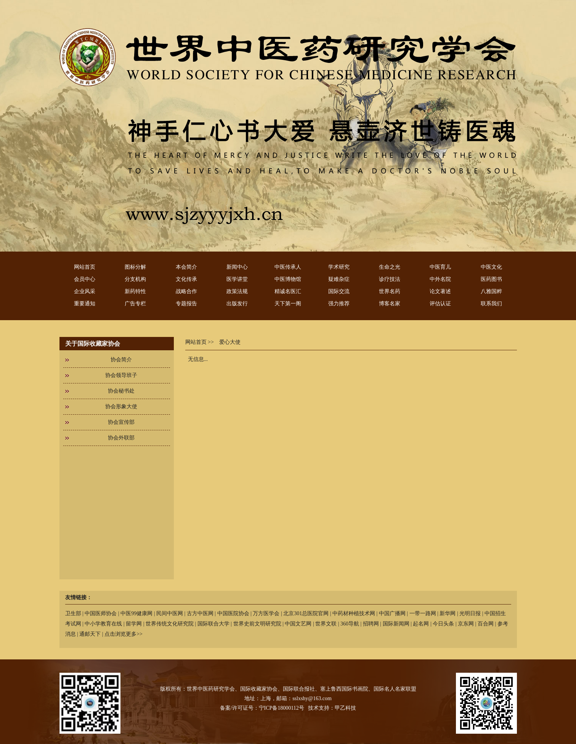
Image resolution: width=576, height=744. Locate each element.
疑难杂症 (339, 279)
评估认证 (440, 303)
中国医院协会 (233, 613)
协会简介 (121, 359)
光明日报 (470, 613)
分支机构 (135, 279)
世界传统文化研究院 (170, 624)
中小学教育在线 (103, 624)
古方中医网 (200, 613)
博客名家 (389, 303)
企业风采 (84, 291)
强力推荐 (339, 303)
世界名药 (389, 291)
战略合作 (186, 291)
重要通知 (84, 303)
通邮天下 (90, 634)
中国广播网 (392, 613)
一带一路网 (422, 613)
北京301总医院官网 (306, 613)
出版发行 (237, 303)
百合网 (486, 624)
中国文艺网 (298, 624)
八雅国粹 (491, 291)
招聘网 (371, 624)
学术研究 (339, 267)
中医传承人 (287, 267)
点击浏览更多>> (123, 634)
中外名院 (440, 279)
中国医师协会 (101, 613)
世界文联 (326, 624)
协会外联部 (121, 438)
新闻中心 (237, 267)
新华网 (448, 613)
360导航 (349, 624)
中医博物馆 (287, 279)
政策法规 (237, 291)
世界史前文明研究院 (257, 624)
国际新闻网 (396, 624)
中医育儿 (440, 267)
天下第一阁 (287, 303)
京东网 (466, 624)
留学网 (134, 624)
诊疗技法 (389, 279)
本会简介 (186, 267)
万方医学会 (266, 613)
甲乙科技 (345, 708)
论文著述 (440, 291)
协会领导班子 (121, 375)
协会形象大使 (121, 406)
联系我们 (491, 303)
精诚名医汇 (287, 291)
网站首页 (84, 267)
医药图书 (491, 279)
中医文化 (491, 267)
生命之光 (389, 267)
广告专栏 (135, 303)
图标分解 (135, 267)
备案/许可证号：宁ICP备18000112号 (262, 708)
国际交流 (339, 291)
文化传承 (186, 279)
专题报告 (186, 303)
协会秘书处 (121, 391)
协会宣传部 (121, 422)
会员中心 (84, 279)
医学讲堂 (237, 279)
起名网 (421, 624)
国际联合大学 (213, 624)
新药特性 (135, 291)
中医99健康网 (136, 613)
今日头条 (443, 624)
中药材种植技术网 (353, 613)
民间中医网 (169, 613)
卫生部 (73, 613)
